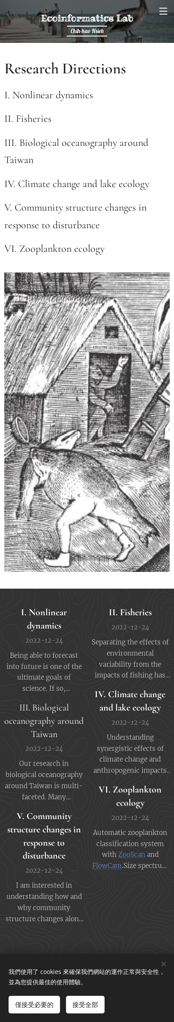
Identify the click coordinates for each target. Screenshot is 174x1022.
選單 (163, 11)
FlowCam (107, 866)
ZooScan (131, 854)
